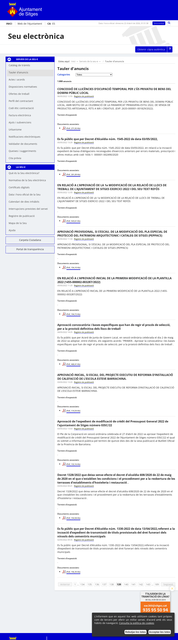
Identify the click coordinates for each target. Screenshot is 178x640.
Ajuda (12, 230)
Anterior (65, 584)
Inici (73, 61)
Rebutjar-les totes (135, 632)
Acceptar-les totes (159, 632)
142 (141, 584)
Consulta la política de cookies (136, 623)
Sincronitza (159, 23)
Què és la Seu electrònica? (24, 173)
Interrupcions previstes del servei (28, 208)
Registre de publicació (22, 216)
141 (133, 584)
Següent (168, 584)
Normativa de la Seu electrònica (27, 180)
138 (112, 584)
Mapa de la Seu (18, 223)
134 (82, 584)
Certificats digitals (19, 187)
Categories (63, 74)
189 (157, 584)
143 (148, 584)
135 (90, 584)
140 (126, 584)
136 (97, 584)
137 (104, 584)
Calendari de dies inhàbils (24, 201)
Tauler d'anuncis (114, 61)
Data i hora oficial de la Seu (25, 194)
